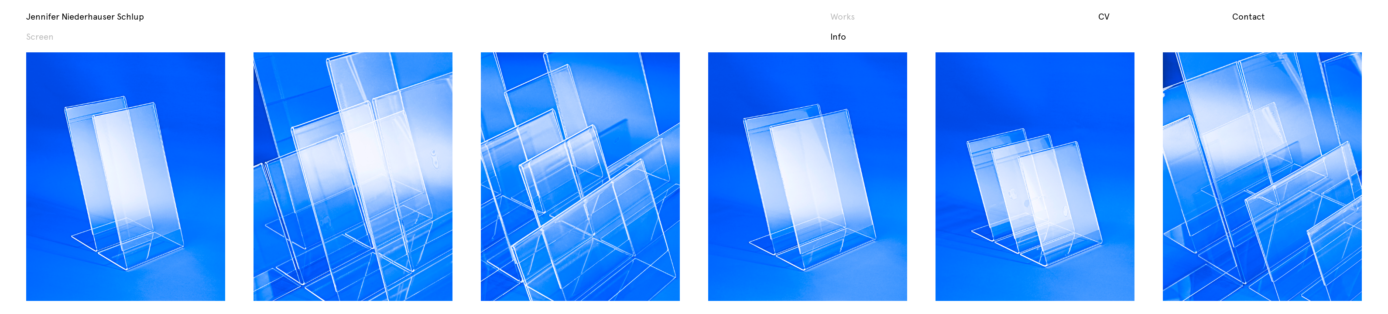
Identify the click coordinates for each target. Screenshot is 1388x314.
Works (842, 16)
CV (1104, 16)
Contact (1248, 16)
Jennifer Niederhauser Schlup (85, 16)
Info (838, 36)
